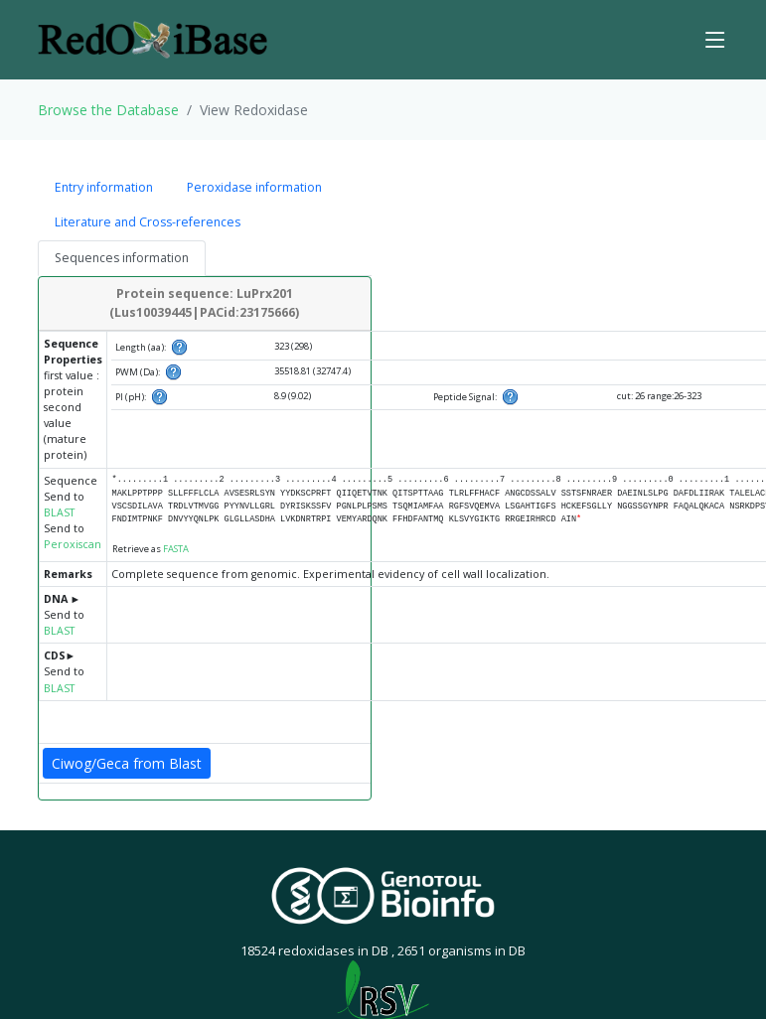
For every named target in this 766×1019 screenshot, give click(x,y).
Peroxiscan (72, 544)
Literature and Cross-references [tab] (147, 222)
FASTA (176, 548)
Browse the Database (108, 109)
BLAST (59, 512)
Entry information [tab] (104, 187)
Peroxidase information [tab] (254, 187)
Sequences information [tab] (122, 257)
